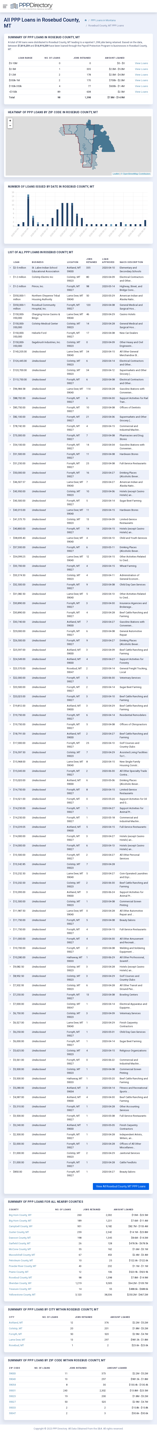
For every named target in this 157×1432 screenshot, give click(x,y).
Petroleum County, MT (21, 1260)
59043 (12, 1379)
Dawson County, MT (20, 1237)
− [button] (10, 125)
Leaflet (116, 174)
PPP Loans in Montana (103, 20)
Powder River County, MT (22, 1266)
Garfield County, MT (20, 1243)
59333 (12, 1407)
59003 (12, 1373)
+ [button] (10, 120)
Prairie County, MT (19, 1271)
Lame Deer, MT (17, 1339)
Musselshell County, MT (22, 1254)
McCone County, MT (20, 1249)
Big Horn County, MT (20, 1220)
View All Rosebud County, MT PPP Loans (121, 1186)
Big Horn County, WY (20, 1215)
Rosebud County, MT (20, 1277)
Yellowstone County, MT (22, 1294)
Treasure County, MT (20, 1289)
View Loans (141, 63)
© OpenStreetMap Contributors (135, 174)
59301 (12, 1390)
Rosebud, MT (16, 1345)
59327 (12, 1401)
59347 (12, 1413)
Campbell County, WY (20, 1226)
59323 (12, 1396)
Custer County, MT (19, 1232)
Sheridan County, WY (20, 1283)
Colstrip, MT (15, 1328)
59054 (12, 1384)
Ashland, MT (16, 1322)
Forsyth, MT (15, 1334)
